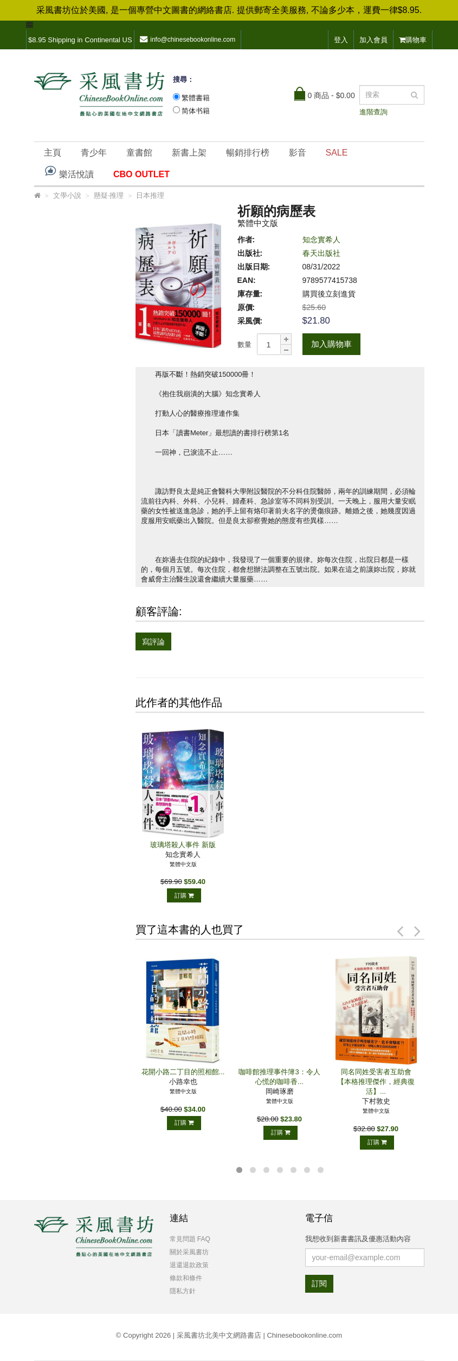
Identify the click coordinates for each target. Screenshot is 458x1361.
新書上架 (189, 152)
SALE (337, 152)
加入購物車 (331, 344)
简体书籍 (196, 111)
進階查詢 (373, 112)
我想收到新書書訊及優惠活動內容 (358, 1239)
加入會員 (373, 40)
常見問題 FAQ (190, 1239)
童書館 (139, 152)
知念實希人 (321, 239)
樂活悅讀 (69, 171)
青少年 (94, 152)
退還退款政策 (189, 1265)
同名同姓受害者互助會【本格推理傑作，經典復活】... (376, 1081)
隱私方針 (183, 1291)
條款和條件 (186, 1278)
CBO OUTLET (141, 174)
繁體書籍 (196, 98)
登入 (341, 40)
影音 (297, 152)
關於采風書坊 (189, 1252)
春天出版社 (321, 253)
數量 (244, 344)
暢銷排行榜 (247, 152)
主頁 (52, 152)
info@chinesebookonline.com (187, 39)
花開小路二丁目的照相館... (183, 1072)
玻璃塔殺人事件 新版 (183, 845)
